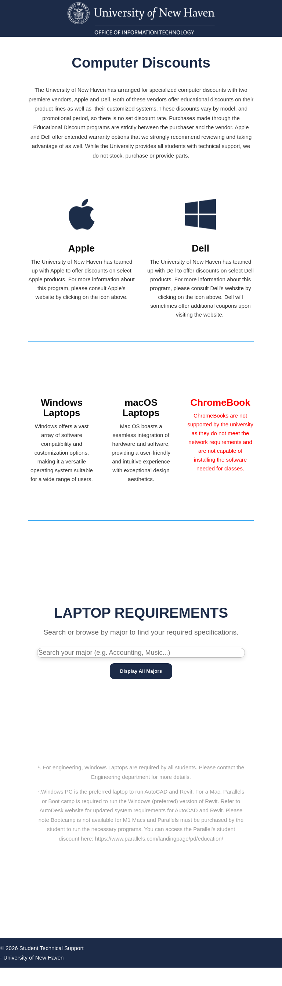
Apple (81, 248)
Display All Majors (141, 671)
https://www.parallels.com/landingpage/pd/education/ (159, 838)
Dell (200, 248)
